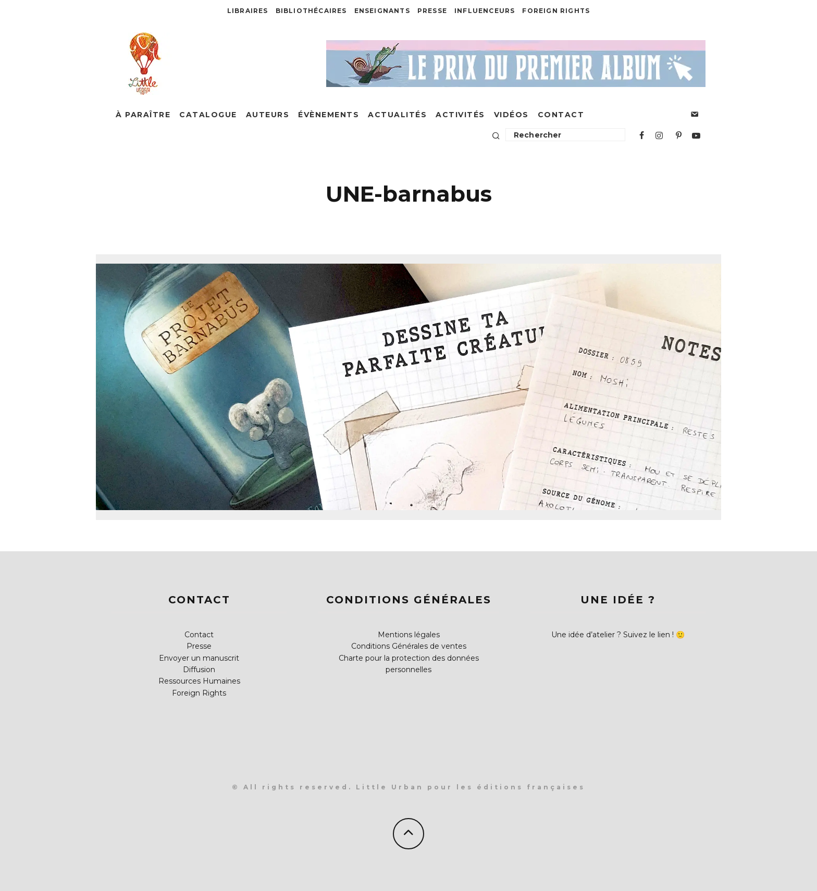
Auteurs (268, 114)
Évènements (328, 114)
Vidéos (511, 114)
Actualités (397, 114)
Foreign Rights (556, 11)
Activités (460, 114)
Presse (432, 11)
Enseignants (382, 11)
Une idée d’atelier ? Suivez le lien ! (612, 634)
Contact (561, 114)
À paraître (143, 114)
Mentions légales (409, 634)
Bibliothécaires (311, 11)
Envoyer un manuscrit (199, 658)
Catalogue (208, 114)
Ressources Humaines (199, 681)
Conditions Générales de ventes (408, 646)
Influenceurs (484, 11)
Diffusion (199, 669)
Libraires (247, 11)
